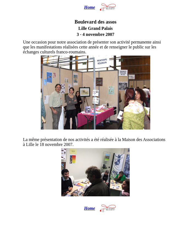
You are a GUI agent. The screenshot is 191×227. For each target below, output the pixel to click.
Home (89, 7)
